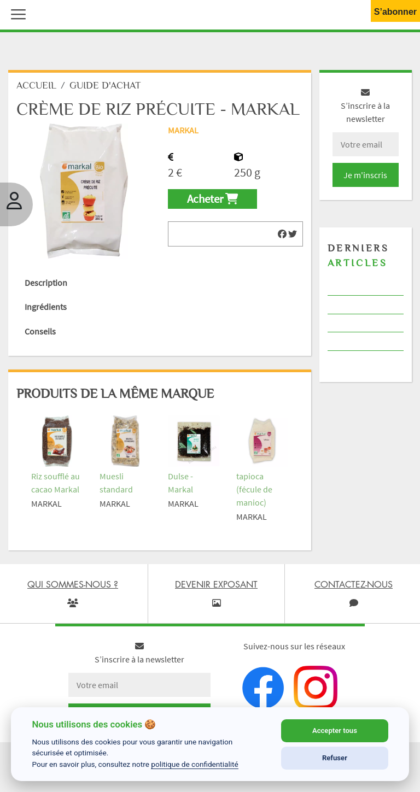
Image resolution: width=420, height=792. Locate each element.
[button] (15, 13)
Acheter (212, 200)
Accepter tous (334, 730)
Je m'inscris (365, 176)
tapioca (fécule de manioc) (254, 490)
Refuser (334, 758)
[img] (282, 235)
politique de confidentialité (194, 764)
